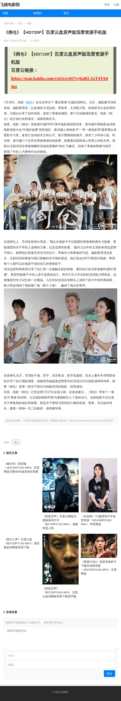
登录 (107, 4)
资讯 (66, 13)
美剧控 (64, 692)
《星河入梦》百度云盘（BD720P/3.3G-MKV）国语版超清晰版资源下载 (22, 543)
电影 (5, 13)
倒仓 (30, 102)
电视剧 (37, 13)
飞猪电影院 (10, 4)
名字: (11, 655)
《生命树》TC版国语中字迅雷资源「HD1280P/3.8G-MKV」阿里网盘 (98, 520)
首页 (20, 23)
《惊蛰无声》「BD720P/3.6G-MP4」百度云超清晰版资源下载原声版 (60, 592)
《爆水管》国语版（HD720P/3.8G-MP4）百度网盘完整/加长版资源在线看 (21, 467)
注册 (116, 4)
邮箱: (11, 664)
